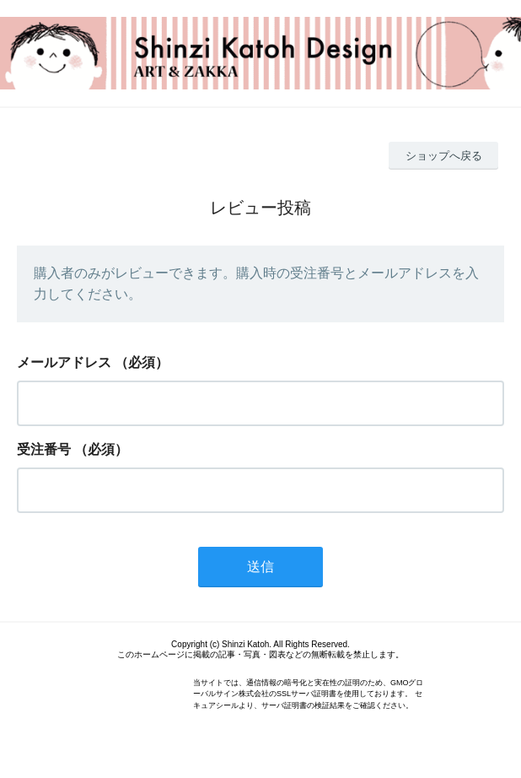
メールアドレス (64, 362)
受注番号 (44, 449)
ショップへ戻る (444, 155)
